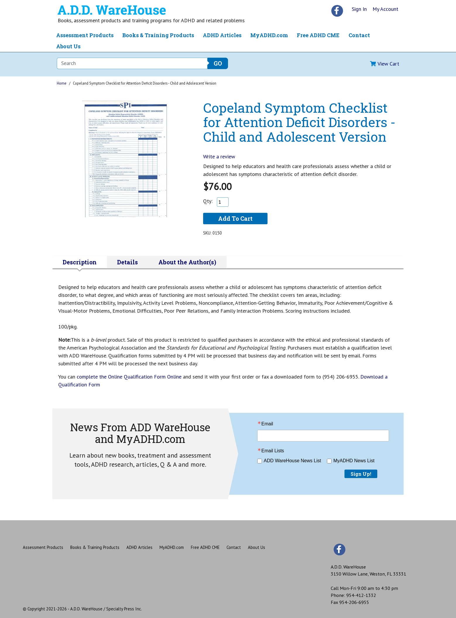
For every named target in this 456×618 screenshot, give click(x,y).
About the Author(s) (187, 262)
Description (80, 262)
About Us (68, 46)
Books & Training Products (158, 35)
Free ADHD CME (318, 35)
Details (127, 262)
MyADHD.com (269, 35)
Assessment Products (85, 35)
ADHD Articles (222, 35)
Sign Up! (361, 474)
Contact (359, 35)
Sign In (359, 9)
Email (267, 424)
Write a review (219, 156)
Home (61, 83)
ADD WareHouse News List (292, 460)
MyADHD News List (353, 460)
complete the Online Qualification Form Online (130, 376)
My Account (385, 9)
